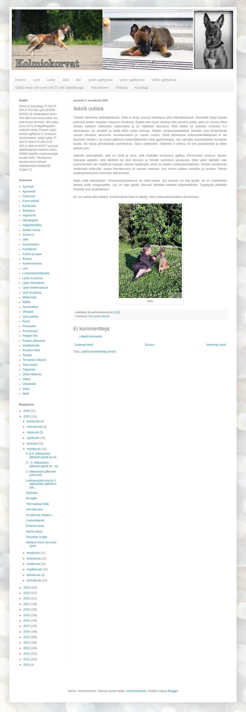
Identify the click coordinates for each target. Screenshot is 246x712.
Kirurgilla (31, 498)
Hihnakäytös (30, 220)
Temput (27, 355)
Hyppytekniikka (32, 225)
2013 (27, 648)
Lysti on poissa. (32, 292)
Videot (26, 379)
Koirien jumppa (31, 254)
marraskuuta (35, 426)
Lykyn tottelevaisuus (35, 287)
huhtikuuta (34, 564)
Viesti (25, 389)
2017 (27, 626)
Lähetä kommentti (90, 336)
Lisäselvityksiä (35, 520)
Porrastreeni (30, 331)
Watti (25, 393)
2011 (27, 659)
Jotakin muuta (31, 230)
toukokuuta (34, 558)
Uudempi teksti (84, 344)
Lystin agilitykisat (100, 80)
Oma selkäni (30, 316)
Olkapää (27, 311)
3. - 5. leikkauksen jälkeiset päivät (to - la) (42, 464)
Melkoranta (29, 297)
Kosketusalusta (32, 263)
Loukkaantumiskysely (35, 273)
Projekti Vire (30, 335)
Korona (27, 258)
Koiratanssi (29, 249)
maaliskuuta (35, 569)
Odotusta (32, 493)
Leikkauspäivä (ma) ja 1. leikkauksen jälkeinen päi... (41, 484)
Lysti (36, 80)
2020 (27, 609)
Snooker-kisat (31, 350)
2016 (27, 631)
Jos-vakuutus (34, 509)
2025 (27, 416)
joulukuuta (33, 421)
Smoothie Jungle (36, 537)
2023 (27, 593)
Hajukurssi (29, 215)
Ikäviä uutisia (34, 531)
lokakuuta (33, 432)
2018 (27, 620)
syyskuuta (33, 437)
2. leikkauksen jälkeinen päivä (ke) (41, 473)
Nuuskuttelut (30, 307)
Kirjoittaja (142, 88)
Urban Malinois (31, 374)
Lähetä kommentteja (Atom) (98, 351)
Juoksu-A (28, 234)
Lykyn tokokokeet (33, 283)
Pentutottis (29, 326)
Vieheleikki (29, 384)
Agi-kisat (27, 186)
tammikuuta (34, 580)
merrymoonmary (136, 691)
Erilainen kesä (35, 526)
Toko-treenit (29, 365)
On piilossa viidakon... (40, 515)
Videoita (121, 88)
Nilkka (26, 302)
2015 (27, 637)
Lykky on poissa (32, 278)
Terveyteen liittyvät (99, 316)
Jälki (25, 239)
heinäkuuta (34, 449)
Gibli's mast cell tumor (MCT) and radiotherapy (49, 88)
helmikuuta (34, 575)
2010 (27, 664)
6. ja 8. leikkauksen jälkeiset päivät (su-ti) (41, 455)
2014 (27, 642)
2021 (27, 604)
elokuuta (32, 443)
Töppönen (28, 369)
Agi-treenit (28, 191)
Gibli (65, 80)
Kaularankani (30, 244)
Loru (25, 268)
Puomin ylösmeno (33, 340)
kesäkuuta (33, 552)
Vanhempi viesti (216, 344)
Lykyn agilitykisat (132, 80)
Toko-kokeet (100, 88)
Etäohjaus (28, 210)
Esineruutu (29, 206)
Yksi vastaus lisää (37, 504)
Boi (78, 80)
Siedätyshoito (31, 345)
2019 (27, 615)
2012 (27, 653)
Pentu (26, 321)
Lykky (51, 80)
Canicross (28, 196)
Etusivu (20, 80)
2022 (27, 598)
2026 (27, 411)
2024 (27, 587)
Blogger (173, 691)
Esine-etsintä (30, 201)
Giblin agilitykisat (164, 80)
